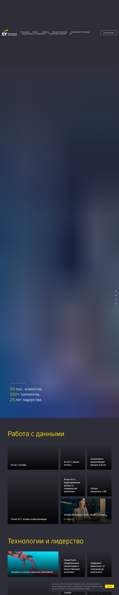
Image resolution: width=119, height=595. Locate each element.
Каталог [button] (35, 32)
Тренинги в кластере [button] (59, 32)
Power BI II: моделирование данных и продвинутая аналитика (72, 485)
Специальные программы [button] (80, 32)
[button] (109, 33)
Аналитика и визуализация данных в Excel (98, 462)
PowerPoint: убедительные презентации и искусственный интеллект (72, 566)
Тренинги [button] (45, 32)
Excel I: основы (18, 465)
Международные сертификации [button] (34, 34)
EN (70, 34)
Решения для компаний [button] (57, 34)
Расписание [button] (24, 32)
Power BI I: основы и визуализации (29, 519)
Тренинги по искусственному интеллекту (32, 572)
